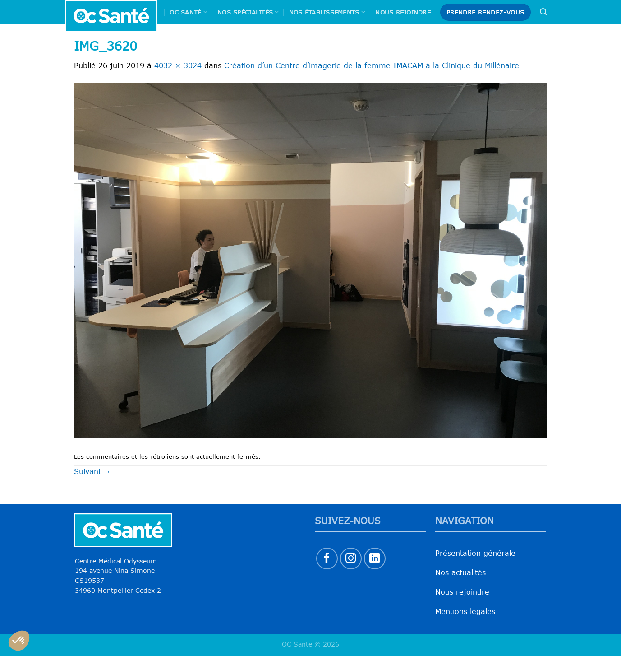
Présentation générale (475, 553)
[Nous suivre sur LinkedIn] (375, 559)
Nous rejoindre (403, 12)
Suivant (92, 471)
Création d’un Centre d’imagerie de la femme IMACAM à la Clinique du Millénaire (371, 65)
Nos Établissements (327, 12)
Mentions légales (465, 611)
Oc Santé (188, 12)
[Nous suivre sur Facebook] (327, 559)
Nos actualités (460, 572)
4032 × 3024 (178, 65)
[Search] (543, 12)
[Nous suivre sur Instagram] (351, 559)
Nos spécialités (248, 12)
